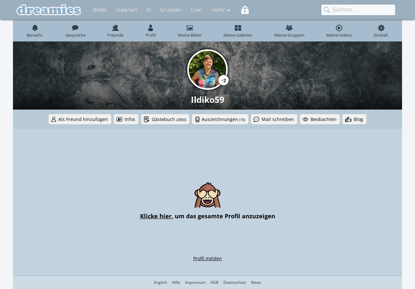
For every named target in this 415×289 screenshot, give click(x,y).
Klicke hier (156, 216)
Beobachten (324, 119)
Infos (129, 119)
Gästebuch (169, 119)
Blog (358, 119)
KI (148, 9)
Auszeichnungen (223, 119)
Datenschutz (234, 282)
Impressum (195, 282)
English (160, 282)
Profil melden (207, 258)
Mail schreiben (278, 119)
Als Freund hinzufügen (83, 119)
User (197, 9)
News (256, 282)
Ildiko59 (207, 99)
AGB (214, 282)
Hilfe (176, 282)
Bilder (100, 9)
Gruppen (171, 9)
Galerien (126, 9)
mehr (218, 9)
